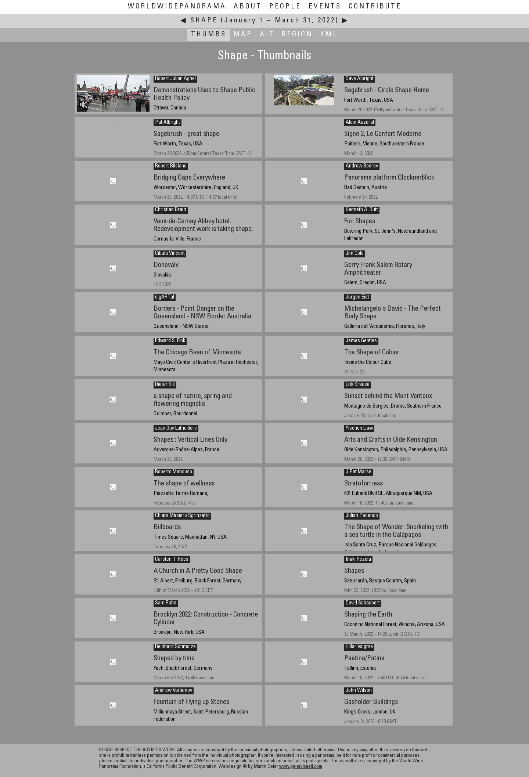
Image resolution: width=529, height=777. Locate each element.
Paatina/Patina (364, 658)
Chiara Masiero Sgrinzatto (182, 515)
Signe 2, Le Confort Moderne (382, 134)
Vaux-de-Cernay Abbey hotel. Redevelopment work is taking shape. (203, 225)
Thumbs (208, 34)
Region (297, 34)
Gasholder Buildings (371, 702)
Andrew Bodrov (362, 166)
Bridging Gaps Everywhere (189, 177)
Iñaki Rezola (358, 559)
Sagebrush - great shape (186, 134)
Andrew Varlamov (173, 690)
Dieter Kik (165, 384)
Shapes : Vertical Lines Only (190, 440)
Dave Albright (360, 79)
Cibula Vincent (170, 253)
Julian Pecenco (362, 515)
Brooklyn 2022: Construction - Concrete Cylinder (206, 618)
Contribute (375, 6)
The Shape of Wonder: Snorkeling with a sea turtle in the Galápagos (396, 531)
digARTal (164, 297)
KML (329, 34)
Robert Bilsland (171, 166)
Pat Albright (167, 122)
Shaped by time (174, 658)
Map (243, 34)
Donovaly (166, 265)
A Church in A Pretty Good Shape (198, 571)
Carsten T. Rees (171, 559)
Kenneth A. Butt (362, 210)
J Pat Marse (358, 472)
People (285, 6)
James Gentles (361, 341)
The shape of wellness (184, 483)
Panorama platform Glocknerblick (389, 177)
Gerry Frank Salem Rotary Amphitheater (378, 269)
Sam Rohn (165, 603)
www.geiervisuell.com (300, 767)
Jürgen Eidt (357, 297)
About (248, 6)
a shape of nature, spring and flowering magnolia (193, 400)
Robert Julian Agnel (175, 79)
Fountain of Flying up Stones (191, 702)
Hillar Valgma (359, 647)
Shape (204, 20)
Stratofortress (363, 483)
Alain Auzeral (360, 122)
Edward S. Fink (170, 341)
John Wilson (359, 690)
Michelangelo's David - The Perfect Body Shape (392, 313)
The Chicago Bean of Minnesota (197, 352)
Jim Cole (355, 253)
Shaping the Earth (368, 614)
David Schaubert (363, 603)
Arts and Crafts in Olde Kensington (390, 440)
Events (325, 6)
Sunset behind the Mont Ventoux (388, 396)
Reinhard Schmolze (175, 647)
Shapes (354, 571)
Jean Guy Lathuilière (176, 428)
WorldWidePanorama (177, 6)
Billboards (167, 527)
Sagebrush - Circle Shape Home (386, 90)
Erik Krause (358, 384)
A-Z (267, 34)
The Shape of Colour (371, 352)
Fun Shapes (359, 221)
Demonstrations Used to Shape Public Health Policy (204, 94)
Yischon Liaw (359, 428)
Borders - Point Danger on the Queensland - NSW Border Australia (202, 313)
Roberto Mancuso (173, 472)
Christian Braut (170, 210)
